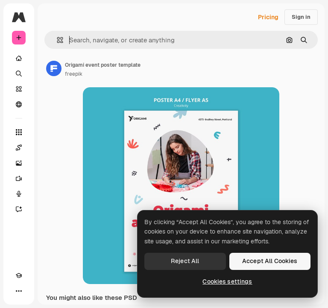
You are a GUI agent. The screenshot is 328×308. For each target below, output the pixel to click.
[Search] (19, 73)
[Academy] (19, 275)
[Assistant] (19, 209)
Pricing (268, 17)
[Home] (19, 58)
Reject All (185, 261)
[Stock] (19, 89)
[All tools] (19, 132)
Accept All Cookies (270, 261)
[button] (56, 40)
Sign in (301, 17)
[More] (19, 291)
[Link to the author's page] (54, 68)
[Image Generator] (19, 163)
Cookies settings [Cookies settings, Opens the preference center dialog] (227, 281)
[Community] (19, 104)
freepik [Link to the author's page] (73, 74)
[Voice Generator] (19, 194)
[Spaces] (19, 147)
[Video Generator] (19, 178)
